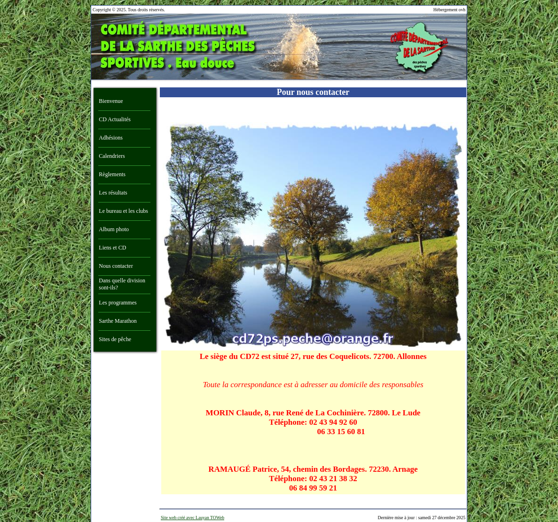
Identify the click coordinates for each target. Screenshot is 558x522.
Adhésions (111, 137)
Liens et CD (112, 247)
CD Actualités (115, 119)
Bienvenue (111, 101)
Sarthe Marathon (117, 321)
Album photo (114, 229)
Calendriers (112, 156)
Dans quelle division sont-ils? (122, 284)
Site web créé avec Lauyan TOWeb (192, 517)
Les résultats (113, 192)
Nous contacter (116, 266)
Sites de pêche (115, 339)
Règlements (112, 174)
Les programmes (117, 302)
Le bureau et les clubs (123, 211)
